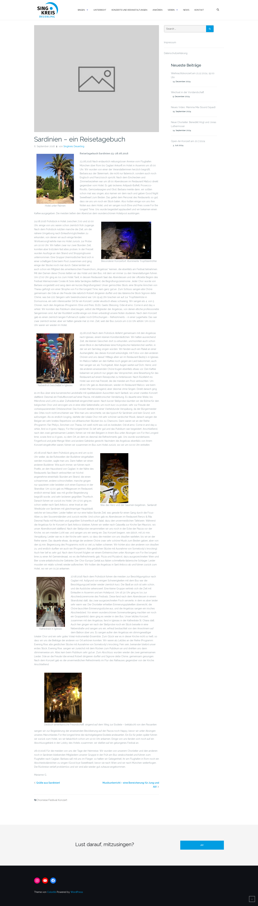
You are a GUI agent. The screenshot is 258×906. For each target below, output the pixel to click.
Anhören (157, 10)
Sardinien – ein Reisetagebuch (79, 139)
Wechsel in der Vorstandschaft (187, 92)
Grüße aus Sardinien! (48, 782)
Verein (171, 10)
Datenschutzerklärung (175, 53)
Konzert (62, 800)
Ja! (202, 845)
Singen (81, 10)
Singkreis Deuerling (73, 146)
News (186, 10)
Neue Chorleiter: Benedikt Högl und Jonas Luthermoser (193, 124)
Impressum (170, 42)
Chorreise (42, 800)
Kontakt (199, 10)
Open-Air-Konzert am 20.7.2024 (188, 141)
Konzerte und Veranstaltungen (129, 10)
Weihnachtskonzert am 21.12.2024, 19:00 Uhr (192, 75)
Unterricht (99, 10)
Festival (52, 800)
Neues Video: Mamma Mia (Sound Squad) (193, 107)
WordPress (77, 892)
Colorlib (51, 892)
